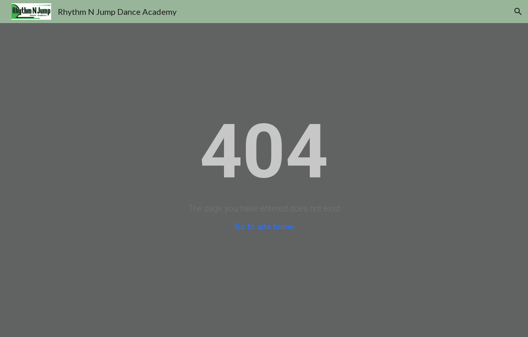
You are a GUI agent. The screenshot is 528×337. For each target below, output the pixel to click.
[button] (518, 11)
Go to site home (264, 227)
